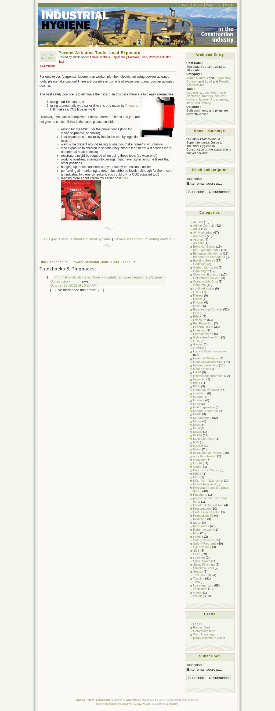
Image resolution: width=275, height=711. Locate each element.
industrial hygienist (206, 389)
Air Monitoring (202, 232)
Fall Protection (203, 323)
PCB (196, 477)
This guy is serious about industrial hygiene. (77, 239)
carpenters (193, 92)
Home (185, 5)
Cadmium (200, 264)
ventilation (200, 589)
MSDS (197, 431)
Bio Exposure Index (206, 250)
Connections (171, 704)
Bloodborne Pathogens (209, 257)
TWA (196, 582)
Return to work (203, 529)
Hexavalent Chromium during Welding (143, 239)
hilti (217, 96)
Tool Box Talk (202, 575)
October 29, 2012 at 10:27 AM (73, 285)
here (125, 178)
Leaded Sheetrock (206, 410)
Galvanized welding (206, 337)
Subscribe (213, 5)
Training (198, 578)
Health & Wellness (206, 358)
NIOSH (198, 445)
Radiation (199, 519)
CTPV (197, 292)
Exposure (199, 319)
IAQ (195, 382)
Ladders (198, 400)
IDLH (196, 386)
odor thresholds (204, 456)
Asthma (198, 243)
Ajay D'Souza (143, 704)
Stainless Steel (203, 568)
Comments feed (204, 631)
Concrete (199, 285)
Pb (212, 99)
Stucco (198, 571)
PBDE (197, 473)
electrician (193, 96)
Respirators (201, 526)
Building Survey (204, 260)
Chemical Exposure (206, 274)
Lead (144, 57)
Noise (197, 449)
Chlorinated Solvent (206, 278)
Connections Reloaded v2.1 (118, 704)
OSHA (197, 463)
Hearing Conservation (208, 361)
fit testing (199, 330)
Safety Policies (203, 540)
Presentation (202, 508)
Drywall (198, 302)
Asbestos (199, 236)
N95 (196, 442)
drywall (221, 92)
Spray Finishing (204, 564)
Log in (197, 624)
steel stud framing (198, 103)
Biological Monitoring (207, 253)
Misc (196, 424)
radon (197, 522)
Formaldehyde (203, 333)
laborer (204, 99)
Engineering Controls (125, 57)
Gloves (198, 344)
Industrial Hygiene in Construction (93, 700)
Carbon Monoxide (205, 267)
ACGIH (198, 222)
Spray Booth (201, 561)
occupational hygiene (208, 452)
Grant (197, 347)
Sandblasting (202, 547)
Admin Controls (100, 57)
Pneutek (131, 106)
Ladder (198, 396)
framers (207, 96)
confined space (203, 288)
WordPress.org (203, 634)
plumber (221, 99)
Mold (196, 428)
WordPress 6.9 (133, 700)
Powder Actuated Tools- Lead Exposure (99, 53)
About (197, 5)
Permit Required (204, 484)
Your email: (194, 178)
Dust (196, 306)
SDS (196, 550)
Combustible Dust (205, 281)
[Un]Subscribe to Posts (209, 637)
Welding (198, 596)
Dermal (198, 295)
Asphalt (198, 239)
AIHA (196, 229)
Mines (197, 421)
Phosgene (200, 494)
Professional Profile (206, 512)
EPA (196, 313)
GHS (196, 340)
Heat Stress (201, 368)
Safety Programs (204, 543)
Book (229, 5)
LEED (197, 414)
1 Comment (47, 65)
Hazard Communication (209, 351)
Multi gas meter (204, 438)
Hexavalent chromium (208, 375)
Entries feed (201, 627)
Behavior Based (204, 246)
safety (197, 536)
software (199, 557)
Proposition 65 (203, 515)
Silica (197, 554)
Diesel (197, 299)
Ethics (197, 316)
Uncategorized (203, 585)
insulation (199, 393)
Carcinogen (201, 271)
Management (202, 417)
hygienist (199, 379)
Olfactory (199, 459)
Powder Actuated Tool (208, 505)
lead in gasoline (204, 407)
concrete (209, 92)
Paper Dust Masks (206, 470)
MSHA (197, 435)
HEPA (197, 372)
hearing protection (205, 365)
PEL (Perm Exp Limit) (208, 480)
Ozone (197, 466)
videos (197, 592)
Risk (196, 533)
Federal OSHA (203, 326)
